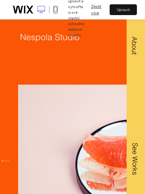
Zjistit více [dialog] (96, 10)
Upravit (123, 9)
